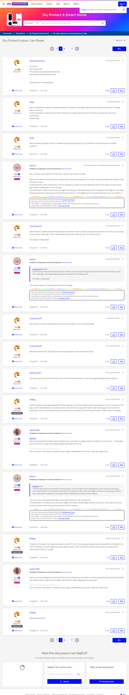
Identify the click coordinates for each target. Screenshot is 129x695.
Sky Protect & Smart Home (64, 15)
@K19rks (33, 438)
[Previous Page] (52, 49)
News (49, 4)
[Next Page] (77, 49)
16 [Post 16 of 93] (33, 126)
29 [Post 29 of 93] (33, 601)
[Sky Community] (17, 3)
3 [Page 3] (64, 49)
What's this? (17, 72)
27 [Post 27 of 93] (33, 527)
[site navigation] (3, 4)
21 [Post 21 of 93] (33, 334)
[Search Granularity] (31, 23)
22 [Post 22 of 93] (33, 361)
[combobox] (69, 23)
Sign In (122, 4)
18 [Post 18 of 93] (33, 214)
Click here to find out (68, 200)
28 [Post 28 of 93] (33, 557)
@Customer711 (38, 269)
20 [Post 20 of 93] (33, 307)
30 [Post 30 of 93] (33, 630)
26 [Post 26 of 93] (33, 465)
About (66, 4)
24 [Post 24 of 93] (33, 418)
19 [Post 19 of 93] (33, 248)
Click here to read (63, 206)
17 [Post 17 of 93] (33, 154)
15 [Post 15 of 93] (33, 90)
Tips (58, 4)
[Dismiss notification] (123, 9)
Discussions (37, 4)
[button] (122, 60)
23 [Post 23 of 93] (33, 388)
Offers (76, 4)
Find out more (66, 169)
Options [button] (119, 40)
